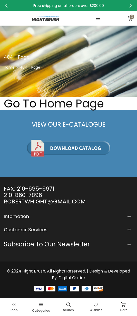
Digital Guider (71, 278)
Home (9, 67)
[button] (6, 5)
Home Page (72, 103)
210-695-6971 (35, 189)
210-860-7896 (23, 195)
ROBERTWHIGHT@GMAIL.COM (45, 201)
